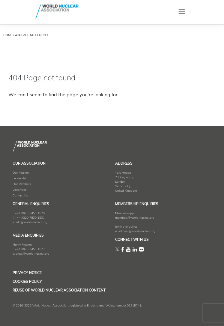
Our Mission (21, 173)
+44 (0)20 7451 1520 (30, 213)
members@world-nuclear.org (134, 218)
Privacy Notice (27, 273)
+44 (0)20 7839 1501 (30, 218)
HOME (7, 35)
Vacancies (19, 190)
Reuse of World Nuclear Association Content (59, 290)
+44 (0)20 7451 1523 (30, 249)
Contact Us (20, 195)
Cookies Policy (27, 282)
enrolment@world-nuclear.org (135, 231)
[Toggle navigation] (182, 11)
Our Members (22, 184)
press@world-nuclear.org (32, 254)
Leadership (20, 178)
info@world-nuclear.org (31, 222)
